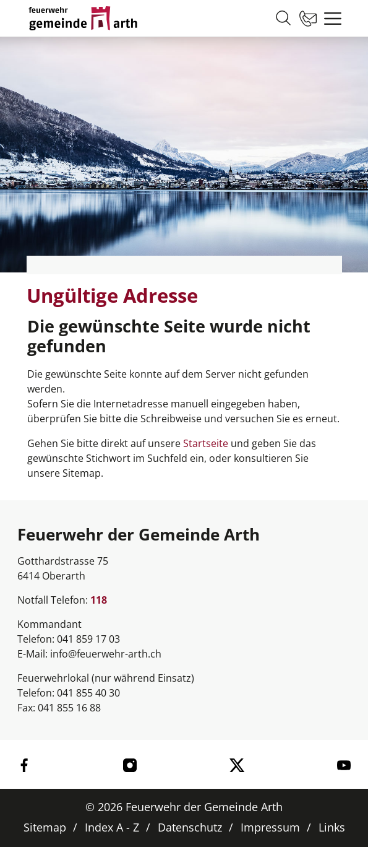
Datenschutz (190, 827)
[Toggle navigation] (329, 18)
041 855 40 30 (88, 693)
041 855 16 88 (69, 708)
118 (98, 600)
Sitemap (45, 827)
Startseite (205, 443)
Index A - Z (112, 827)
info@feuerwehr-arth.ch (105, 654)
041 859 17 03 (88, 639)
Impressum (270, 827)
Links (332, 827)
